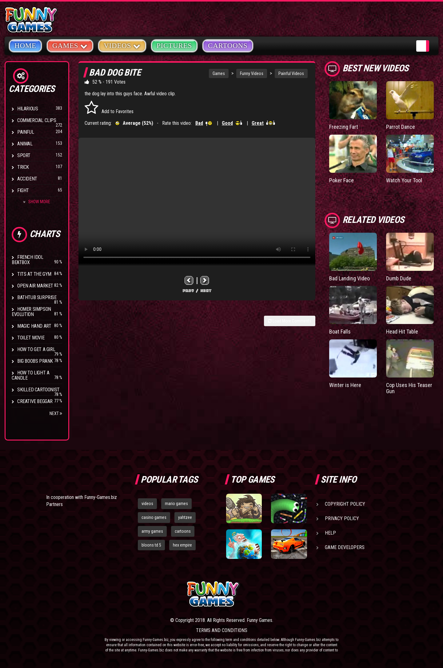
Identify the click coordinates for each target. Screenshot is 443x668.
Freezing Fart (343, 127)
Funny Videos (251, 73)
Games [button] (70, 45)
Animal (25, 144)
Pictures (174, 45)
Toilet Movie (30, 338)
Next (56, 413)
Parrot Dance (400, 127)
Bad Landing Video (349, 278)
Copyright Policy (345, 504)
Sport (23, 155)
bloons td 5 (151, 545)
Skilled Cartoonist (38, 390)
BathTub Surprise (37, 297)
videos (147, 503)
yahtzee (185, 517)
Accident (27, 179)
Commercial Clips (36, 120)
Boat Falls (340, 331)
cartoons (183, 531)
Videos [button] (122, 45)
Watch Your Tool (404, 180)
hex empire (182, 545)
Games (219, 73)
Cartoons (228, 45)
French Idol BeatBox (27, 259)
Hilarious (27, 109)
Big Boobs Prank (35, 361)
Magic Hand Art (34, 326)
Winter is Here (345, 385)
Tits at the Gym (34, 274)
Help (330, 533)
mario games (176, 503)
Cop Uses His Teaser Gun (409, 388)
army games (152, 531)
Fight (23, 190)
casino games (154, 517)
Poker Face (341, 180)
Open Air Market (35, 286)
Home (25, 45)
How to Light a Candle (30, 375)
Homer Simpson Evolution (31, 311)
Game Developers (345, 547)
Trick (23, 167)
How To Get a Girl (36, 349)
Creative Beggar (35, 401)
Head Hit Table (402, 331)
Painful (25, 132)
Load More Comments (289, 320)
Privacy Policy (342, 518)
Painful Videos (291, 73)
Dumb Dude (398, 278)
